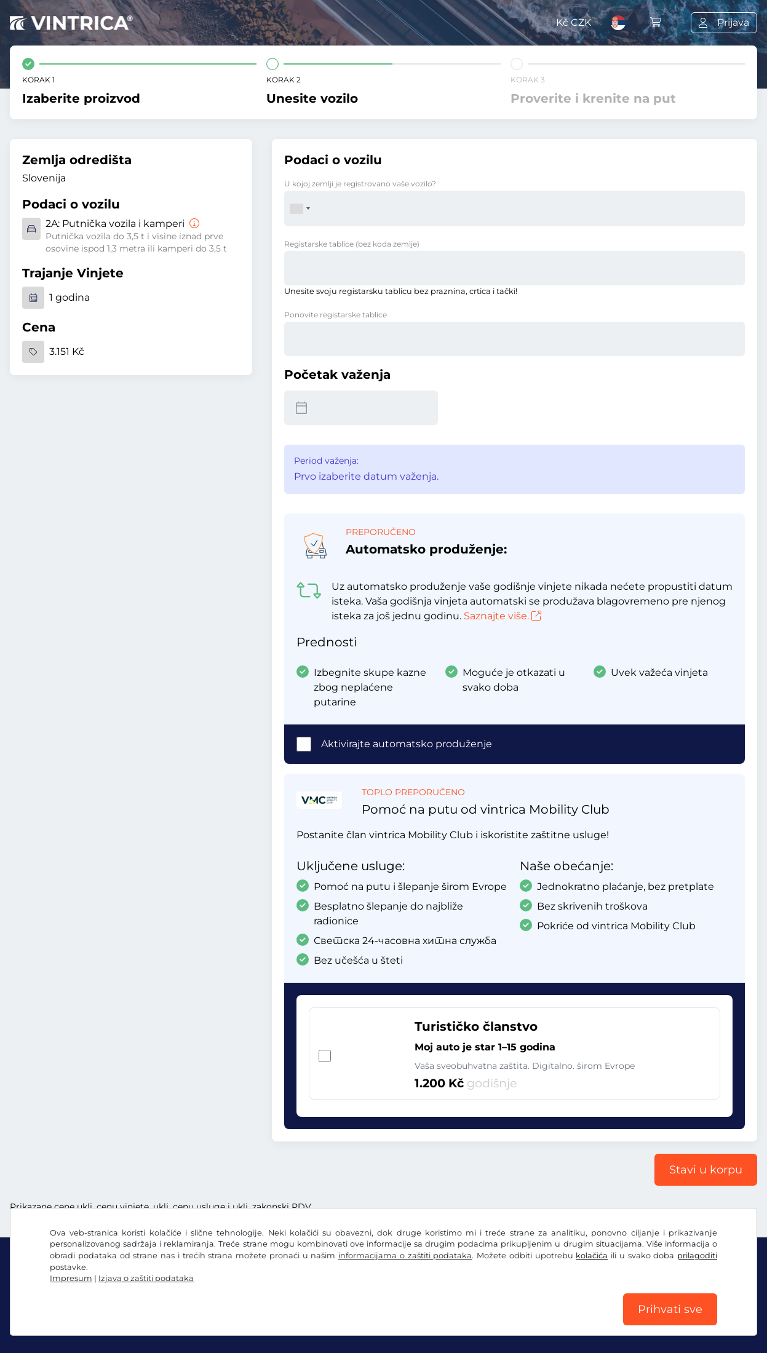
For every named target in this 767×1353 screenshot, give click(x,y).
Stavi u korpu (705, 1169)
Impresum (71, 1278)
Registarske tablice (351, 243)
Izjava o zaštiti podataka (146, 1278)
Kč (573, 22)
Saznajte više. (502, 616)
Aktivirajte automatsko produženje (406, 744)
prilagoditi (697, 1255)
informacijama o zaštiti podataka (405, 1255)
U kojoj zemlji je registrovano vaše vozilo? (360, 183)
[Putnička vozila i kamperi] (193, 223)
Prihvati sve (670, 1309)
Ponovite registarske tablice (335, 314)
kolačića (592, 1255)
